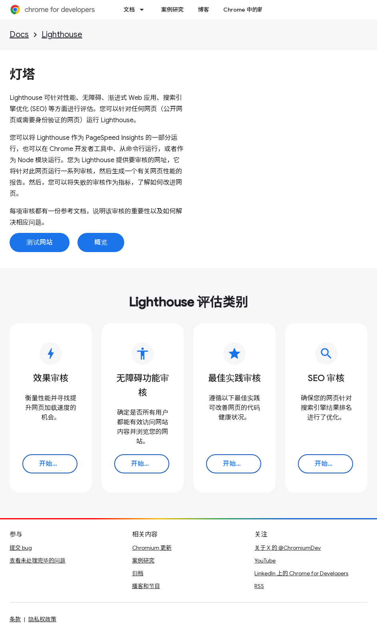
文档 (129, 9)
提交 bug (21, 547)
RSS (259, 586)
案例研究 (172, 9)
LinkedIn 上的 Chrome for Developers (301, 573)
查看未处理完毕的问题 (37, 560)
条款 (15, 619)
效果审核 (50, 378)
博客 (203, 9)
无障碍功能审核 (142, 385)
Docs (19, 35)
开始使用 (52, 464)
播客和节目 (146, 586)
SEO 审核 (326, 378)
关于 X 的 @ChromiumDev (287, 547)
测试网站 (39, 242)
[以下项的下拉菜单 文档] (144, 9)
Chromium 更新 (152, 547)
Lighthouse (62, 35)
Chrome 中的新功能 (248, 9)
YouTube (265, 560)
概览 (100, 242)
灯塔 (22, 74)
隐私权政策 (42, 619)
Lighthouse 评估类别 (188, 302)
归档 (137, 573)
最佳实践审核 (234, 378)
